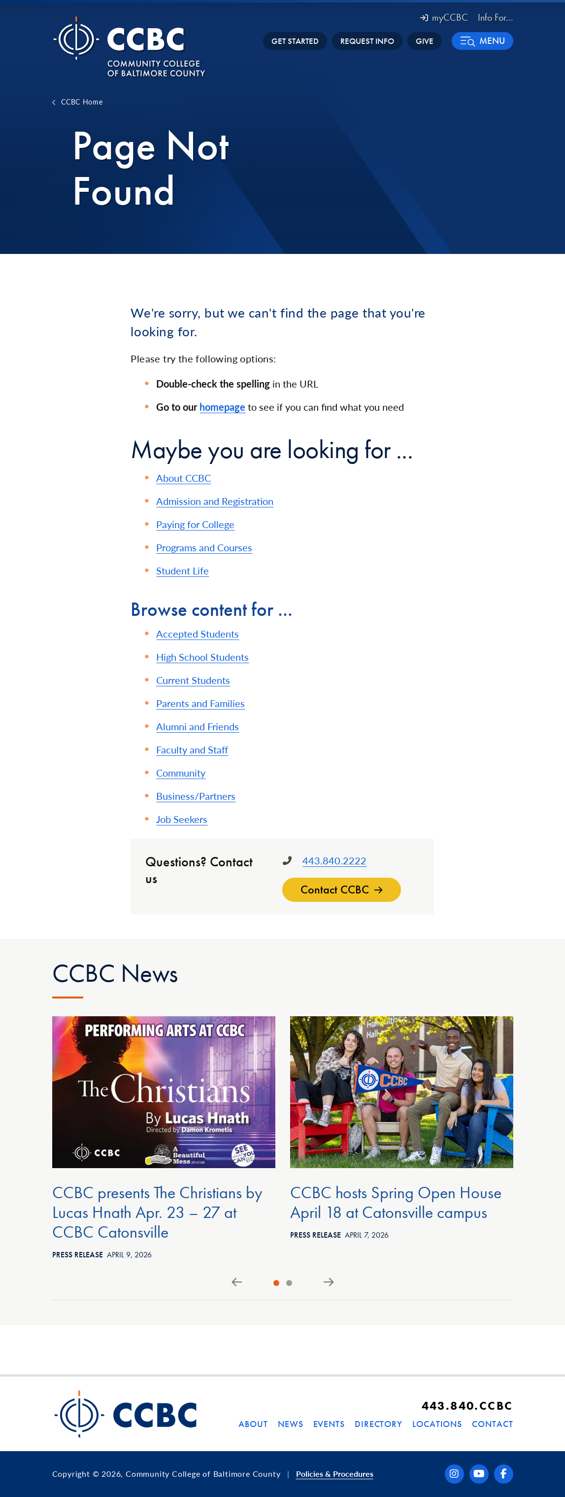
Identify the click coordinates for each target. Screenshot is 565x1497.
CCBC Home (81, 102)
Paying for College (195, 524)
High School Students (202, 657)
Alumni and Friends (197, 726)
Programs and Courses (204, 547)
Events (329, 1423)
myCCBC (444, 17)
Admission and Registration (214, 501)
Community (180, 773)
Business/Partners (195, 796)
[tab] (276, 1283)
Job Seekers (181, 819)
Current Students (193, 680)
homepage (222, 407)
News (290, 1423)
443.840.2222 (334, 860)
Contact (492, 1423)
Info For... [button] (495, 17)
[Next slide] (329, 1282)
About (253, 1423)
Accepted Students (197, 634)
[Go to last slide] (237, 1282)
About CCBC (183, 478)
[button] (482, 41)
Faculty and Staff (192, 749)
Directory (378, 1423)
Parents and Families (200, 703)
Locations (437, 1423)
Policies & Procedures (334, 1473)
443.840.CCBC (467, 1405)
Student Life (182, 570)
